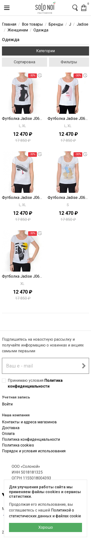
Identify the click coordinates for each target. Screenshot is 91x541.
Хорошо (45, 527)
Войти (7, 404)
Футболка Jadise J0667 (23, 118)
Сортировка (24, 62)
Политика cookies (18, 445)
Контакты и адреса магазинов (29, 422)
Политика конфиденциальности (31, 439)
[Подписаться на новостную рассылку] (84, 366)
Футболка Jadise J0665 (23, 197)
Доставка (10, 428)
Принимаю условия (35, 383)
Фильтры (69, 62)
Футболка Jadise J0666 (68, 118)
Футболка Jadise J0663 (23, 276)
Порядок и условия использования (34, 451)
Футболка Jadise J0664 (68, 197)
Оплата (8, 433)
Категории (45, 51)
